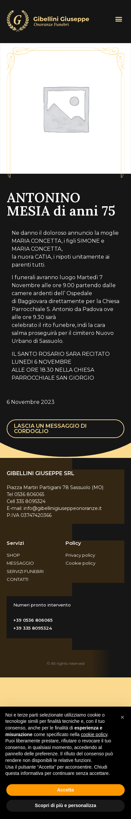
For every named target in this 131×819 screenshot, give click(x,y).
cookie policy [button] (94, 734)
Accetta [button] (65, 789)
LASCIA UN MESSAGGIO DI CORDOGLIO (50, 428)
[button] (118, 18)
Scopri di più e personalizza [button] (65, 805)
